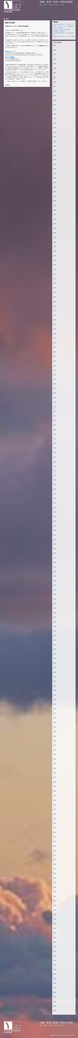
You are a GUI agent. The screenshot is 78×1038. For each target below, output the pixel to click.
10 (53, 79)
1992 (54, 45)
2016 (54, 585)
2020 (54, 772)
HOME (42, 2)
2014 (54, 475)
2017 (54, 640)
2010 (54, 255)
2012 (54, 365)
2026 (54, 997)
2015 (54, 530)
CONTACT (62, 4)
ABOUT (41, 4)
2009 (54, 200)
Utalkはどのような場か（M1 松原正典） (62, 29)
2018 (54, 690)
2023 (54, 905)
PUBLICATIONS (66, 2)
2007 (54, 91)
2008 (54, 146)
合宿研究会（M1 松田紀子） (59, 31)
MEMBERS (51, 4)
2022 (54, 864)
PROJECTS (57, 4)
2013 (54, 420)
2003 (54, 54)
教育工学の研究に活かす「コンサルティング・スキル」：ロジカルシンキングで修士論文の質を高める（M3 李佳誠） (63, 26)
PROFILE (45, 4)
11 (53, 83)
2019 (54, 740)
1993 (54, 49)
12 (53, 88)
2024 (54, 932)
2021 (54, 818)
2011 (54, 310)
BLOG (48, 2)
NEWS (55, 2)
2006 (54, 59)
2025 (54, 964)
